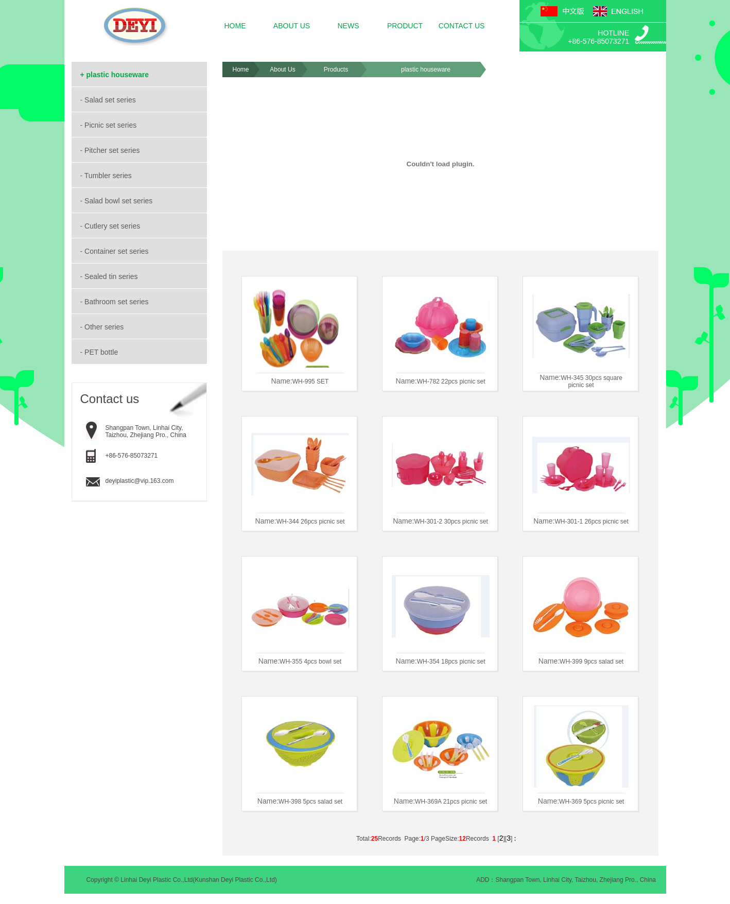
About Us (282, 69)
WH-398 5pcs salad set (310, 801)
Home (240, 69)
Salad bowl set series (119, 201)
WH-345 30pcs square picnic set (591, 381)
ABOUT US (291, 26)
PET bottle (102, 352)
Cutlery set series (113, 226)
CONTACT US (462, 26)
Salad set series (111, 100)
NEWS (348, 26)
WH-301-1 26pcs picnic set (591, 521)
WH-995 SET (310, 381)
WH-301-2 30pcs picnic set (451, 521)
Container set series (117, 251)
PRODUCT (405, 26)
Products (336, 69)
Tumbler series (109, 175)
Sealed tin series (112, 276)
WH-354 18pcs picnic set (451, 661)
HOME (235, 26)
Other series (105, 327)
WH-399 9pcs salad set (591, 661)
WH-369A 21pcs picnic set (451, 801)
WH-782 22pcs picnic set (451, 381)
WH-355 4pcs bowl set (310, 661)
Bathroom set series (117, 302)
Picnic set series (111, 125)
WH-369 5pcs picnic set (591, 801)
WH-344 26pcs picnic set (310, 521)
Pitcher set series (113, 150)
